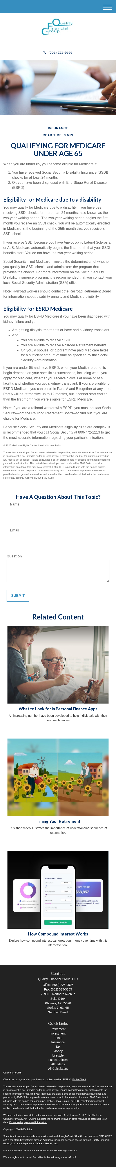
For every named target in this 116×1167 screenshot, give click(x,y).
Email (14, 530)
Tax (58, 1046)
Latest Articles (57, 1060)
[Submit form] (18, 596)
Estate (58, 1038)
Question (14, 556)
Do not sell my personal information (28, 1122)
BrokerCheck (79, 1079)
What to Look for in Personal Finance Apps (58, 708)
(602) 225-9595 (58, 52)
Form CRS (16, 1072)
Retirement (58, 1029)
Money (58, 1051)
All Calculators (58, 1068)
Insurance (58, 1042)
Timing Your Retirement (58, 821)
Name (15, 504)
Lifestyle (57, 1055)
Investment (58, 1033)
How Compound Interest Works (58, 934)
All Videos (58, 1064)
